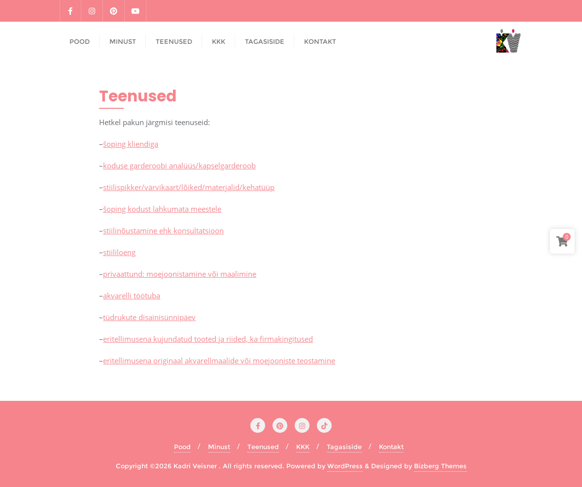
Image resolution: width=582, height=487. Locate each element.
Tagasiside (344, 447)
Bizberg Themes (440, 466)
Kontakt (391, 447)
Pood (182, 447)
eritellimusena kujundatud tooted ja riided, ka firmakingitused (208, 339)
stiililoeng (119, 252)
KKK (302, 447)
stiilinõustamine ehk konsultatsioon (163, 230)
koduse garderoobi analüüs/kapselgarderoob (179, 165)
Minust (219, 447)
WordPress (345, 466)
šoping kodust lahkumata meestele (162, 209)
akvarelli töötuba (131, 295)
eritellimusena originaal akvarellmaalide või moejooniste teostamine (219, 360)
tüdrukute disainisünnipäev (149, 317)
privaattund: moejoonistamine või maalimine (179, 274)
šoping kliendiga (130, 144)
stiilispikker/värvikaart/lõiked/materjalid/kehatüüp (188, 187)
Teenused (263, 447)
